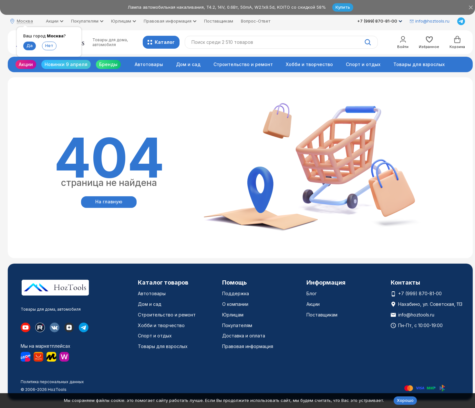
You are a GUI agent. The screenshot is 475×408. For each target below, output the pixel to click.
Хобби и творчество (309, 64)
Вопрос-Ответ (255, 21)
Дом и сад (188, 64)
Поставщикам (218, 21)
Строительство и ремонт (243, 64)
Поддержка (235, 293)
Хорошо (405, 400)
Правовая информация (247, 346)
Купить (343, 7)
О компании (235, 304)
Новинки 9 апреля (66, 64)
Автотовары (149, 64)
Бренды (108, 64)
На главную (108, 201)
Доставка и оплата (243, 335)
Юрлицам (232, 314)
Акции (26, 64)
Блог (311, 293)
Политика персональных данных (52, 381)
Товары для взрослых (419, 64)
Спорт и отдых (363, 64)
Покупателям (237, 325)
